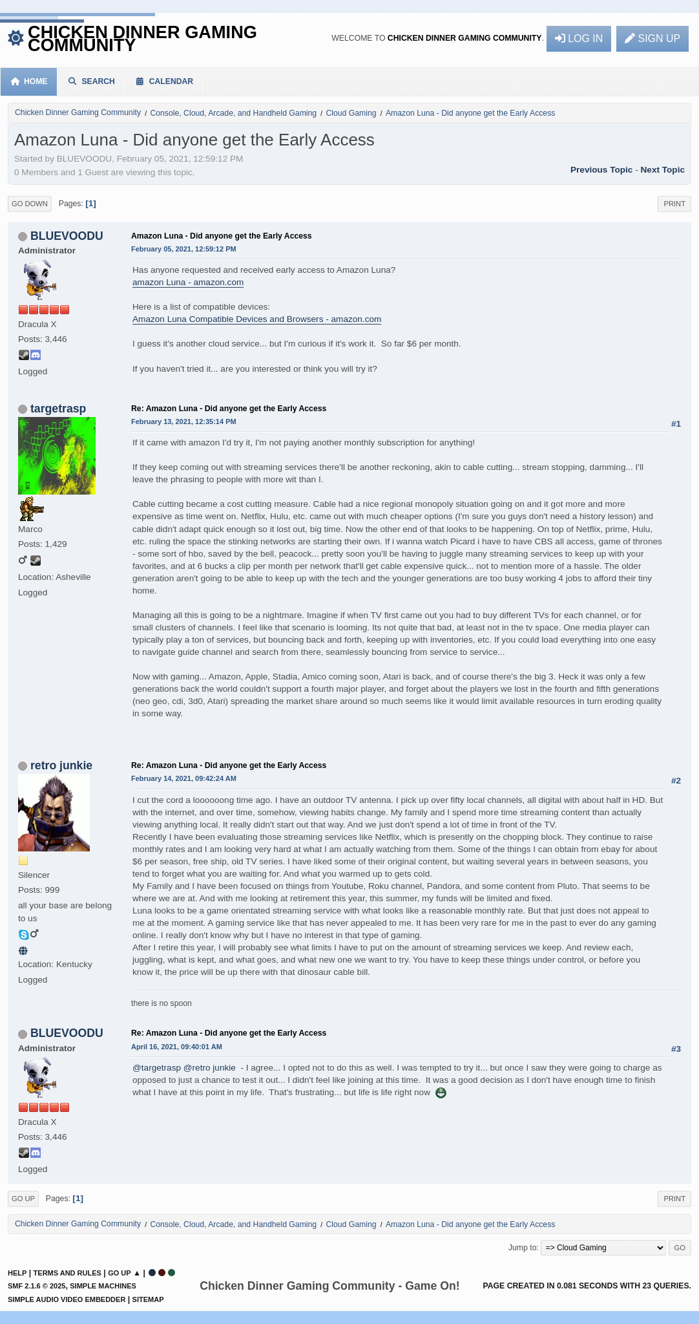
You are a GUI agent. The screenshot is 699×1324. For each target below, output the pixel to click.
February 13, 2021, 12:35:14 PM (183, 421)
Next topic (663, 170)
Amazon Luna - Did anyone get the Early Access (221, 235)
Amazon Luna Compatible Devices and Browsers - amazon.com (256, 319)
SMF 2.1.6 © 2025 (36, 1286)
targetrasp (58, 408)
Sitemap (148, 1299)
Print (674, 204)
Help (17, 1273)
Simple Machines (103, 1286)
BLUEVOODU (66, 236)
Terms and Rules (67, 1273)
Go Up (23, 1198)
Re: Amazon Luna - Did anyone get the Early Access (228, 408)
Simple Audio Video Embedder (66, 1299)
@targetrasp (156, 1068)
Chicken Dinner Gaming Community (142, 38)
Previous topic (601, 170)
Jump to (522, 1247)
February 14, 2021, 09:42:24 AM (183, 778)
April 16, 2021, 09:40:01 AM (176, 1047)
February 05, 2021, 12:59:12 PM (183, 249)
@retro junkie (209, 1068)
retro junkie (61, 765)
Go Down (30, 204)
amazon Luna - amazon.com (188, 282)
